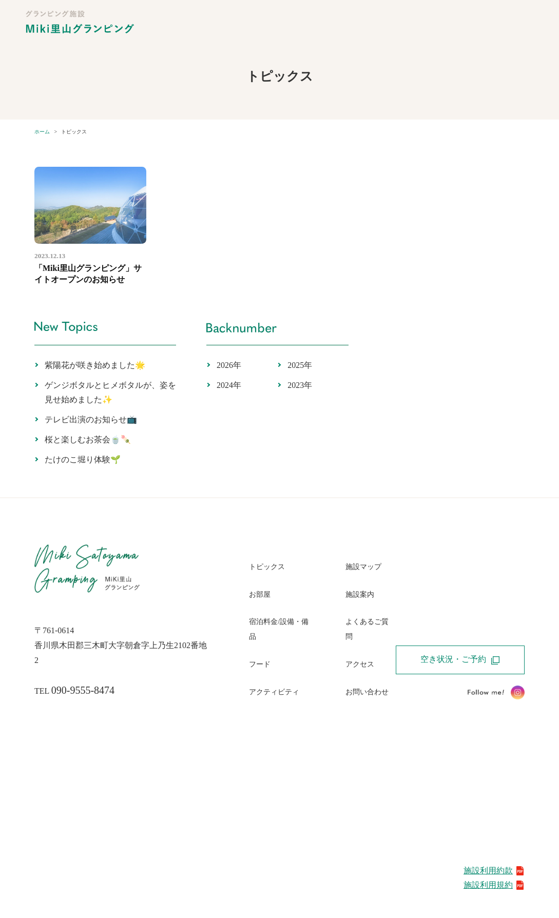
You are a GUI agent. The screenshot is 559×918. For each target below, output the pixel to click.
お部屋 (260, 594)
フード (260, 664)
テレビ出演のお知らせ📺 (91, 419)
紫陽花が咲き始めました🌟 (95, 365)
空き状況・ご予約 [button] (459, 659)
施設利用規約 (494, 885)
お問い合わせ (367, 692)
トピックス (267, 567)
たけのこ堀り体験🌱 (83, 459)
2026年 (229, 365)
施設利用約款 (494, 870)
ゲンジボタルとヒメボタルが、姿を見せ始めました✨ (110, 392)
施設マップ (363, 567)
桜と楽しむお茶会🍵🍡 (88, 439)
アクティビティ (274, 692)
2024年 (229, 385)
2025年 (299, 365)
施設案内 (359, 594)
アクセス (359, 664)
